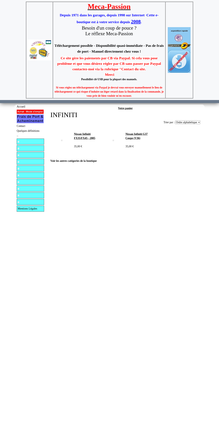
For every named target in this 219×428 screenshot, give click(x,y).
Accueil (21, 106)
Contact (21, 125)
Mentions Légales (27, 208)
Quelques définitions (28, 130)
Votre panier (125, 108)
